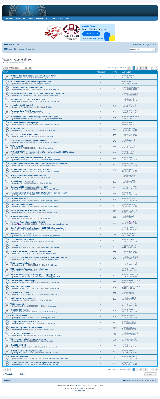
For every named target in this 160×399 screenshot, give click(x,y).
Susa (19, 218)
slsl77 (19, 200)
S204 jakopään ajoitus (20, 216)
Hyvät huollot (48, 329)
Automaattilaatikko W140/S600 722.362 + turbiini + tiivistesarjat (38, 164)
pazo (19, 364)
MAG (19, 101)
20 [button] (152, 68)
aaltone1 (20, 358)
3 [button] (140, 68)
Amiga (19, 165)
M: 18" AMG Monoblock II (21, 333)
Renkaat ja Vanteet (51, 142)
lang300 (20, 130)
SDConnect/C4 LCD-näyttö (22, 240)
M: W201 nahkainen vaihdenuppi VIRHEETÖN (30, 251)
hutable (19, 341)
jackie (19, 318)
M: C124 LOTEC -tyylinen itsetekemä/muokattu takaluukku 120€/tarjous (42, 152)
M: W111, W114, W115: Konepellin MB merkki (30, 158)
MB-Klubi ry (41, 18)
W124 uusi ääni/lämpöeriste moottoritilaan (29, 269)
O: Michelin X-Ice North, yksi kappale (27, 351)
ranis (19, 329)
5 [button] (146, 68)
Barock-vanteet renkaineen (22, 234)
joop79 (19, 183)
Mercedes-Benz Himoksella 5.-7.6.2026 (27, 222)
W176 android (16, 146)
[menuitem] (16, 44)
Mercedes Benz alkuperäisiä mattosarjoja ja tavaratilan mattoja (38, 257)
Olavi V (19, 107)
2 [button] (137, 68)
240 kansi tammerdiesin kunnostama (26, 87)
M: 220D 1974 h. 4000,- (20, 292)
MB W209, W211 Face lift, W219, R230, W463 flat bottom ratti (37, 93)
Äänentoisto (49, 148)
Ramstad (20, 230)
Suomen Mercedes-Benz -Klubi (57, 224)
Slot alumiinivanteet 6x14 (21, 204)
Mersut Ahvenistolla (19, 357)
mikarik (19, 236)
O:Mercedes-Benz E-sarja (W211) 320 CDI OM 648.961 (34, 117)
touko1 (19, 177)
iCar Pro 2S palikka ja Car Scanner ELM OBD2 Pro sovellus (36, 228)
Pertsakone (21, 89)
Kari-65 (19, 247)
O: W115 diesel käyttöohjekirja (24, 123)
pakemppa (21, 335)
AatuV (19, 312)
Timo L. (20, 224)
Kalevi (19, 148)
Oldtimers (49, 177)
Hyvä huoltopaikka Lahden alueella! (26, 327)
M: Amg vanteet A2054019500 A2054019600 (29, 140)
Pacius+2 (20, 265)
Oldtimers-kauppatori (52, 101)
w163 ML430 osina (18, 316)
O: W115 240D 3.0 (18, 345)
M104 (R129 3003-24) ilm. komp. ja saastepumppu (32, 275)
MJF (18, 347)
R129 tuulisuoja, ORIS (20, 286)
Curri (19, 154)
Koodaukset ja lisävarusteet (56, 230)
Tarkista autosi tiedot (59, 18)
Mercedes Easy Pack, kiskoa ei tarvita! (27, 210)
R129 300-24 (21, 277)
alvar (19, 124)
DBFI (19, 241)
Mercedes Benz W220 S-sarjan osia (26, 111)
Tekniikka (47, 83)
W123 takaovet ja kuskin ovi (22, 263)
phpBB (78, 385)
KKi (18, 83)
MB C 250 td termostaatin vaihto (24, 134)
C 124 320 (21, 95)
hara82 (19, 300)
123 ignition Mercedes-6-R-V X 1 (24, 322)
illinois (19, 160)
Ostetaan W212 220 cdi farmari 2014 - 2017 (29, 187)
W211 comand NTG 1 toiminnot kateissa (28, 339)
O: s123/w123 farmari (19, 310)
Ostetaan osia (51, 130)
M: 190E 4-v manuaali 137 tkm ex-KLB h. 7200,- (31, 169)
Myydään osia (49, 78)
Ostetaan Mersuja (56, 119)
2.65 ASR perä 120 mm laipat (23, 281)
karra (19, 78)
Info (31, 18)
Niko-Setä (20, 113)
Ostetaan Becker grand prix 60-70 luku (27, 99)
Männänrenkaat (17, 128)
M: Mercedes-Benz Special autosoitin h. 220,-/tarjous (34, 76)
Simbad (20, 306)
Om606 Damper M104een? (22, 181)
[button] (129, 68)
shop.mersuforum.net (15, 18)
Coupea (20, 323)
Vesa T (19, 253)
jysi (18, 195)
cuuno (19, 142)
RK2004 (20, 136)
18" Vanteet (15, 245)
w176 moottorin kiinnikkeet (22, 298)
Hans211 (20, 212)
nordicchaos (21, 119)
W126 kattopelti (17, 304)
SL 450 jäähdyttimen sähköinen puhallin (28, 175)
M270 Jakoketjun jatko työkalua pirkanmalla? (30, 82)
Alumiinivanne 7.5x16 (20, 199)
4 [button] (143, 68)
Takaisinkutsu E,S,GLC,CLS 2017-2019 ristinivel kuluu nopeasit (38, 193)
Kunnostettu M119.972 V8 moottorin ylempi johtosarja (34, 362)
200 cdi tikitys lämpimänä (21, 105)
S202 (19, 271)
